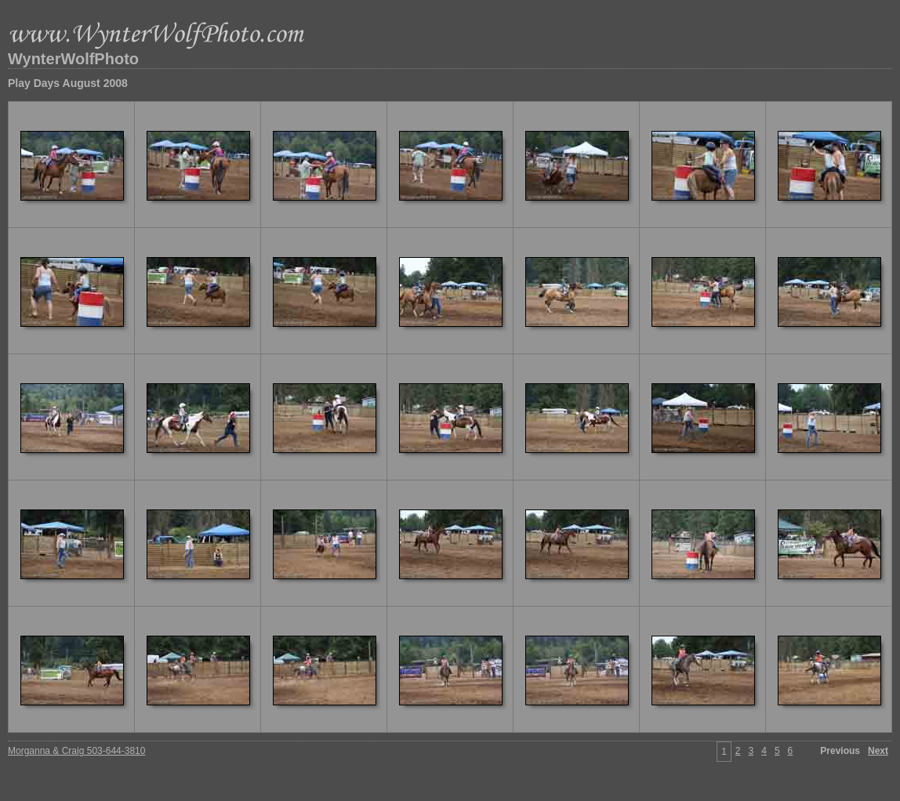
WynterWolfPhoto (73, 58)
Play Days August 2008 (68, 83)
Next (878, 750)
